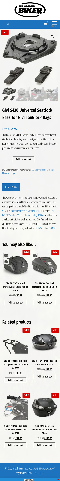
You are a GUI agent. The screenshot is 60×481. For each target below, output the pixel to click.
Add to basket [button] (15, 302)
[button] (52, 36)
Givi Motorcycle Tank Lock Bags (43, 169)
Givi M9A (38, 228)
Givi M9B (52, 228)
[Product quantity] (7, 159)
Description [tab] (11, 187)
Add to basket (23, 159)
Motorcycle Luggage (9, 173)
